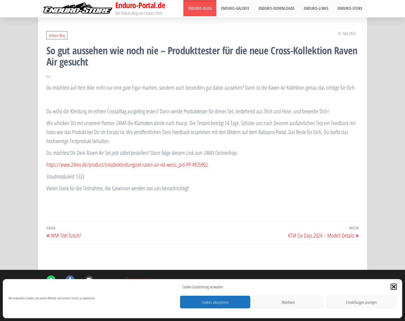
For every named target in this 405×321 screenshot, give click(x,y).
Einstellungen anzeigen (361, 302)
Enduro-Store (350, 9)
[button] (394, 287)
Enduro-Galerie (238, 9)
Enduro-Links (317, 9)
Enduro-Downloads (279, 9)
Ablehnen (288, 302)
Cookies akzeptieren (215, 302)
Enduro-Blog (204, 9)
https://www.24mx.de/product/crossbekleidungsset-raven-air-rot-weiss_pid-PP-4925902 (127, 164)
